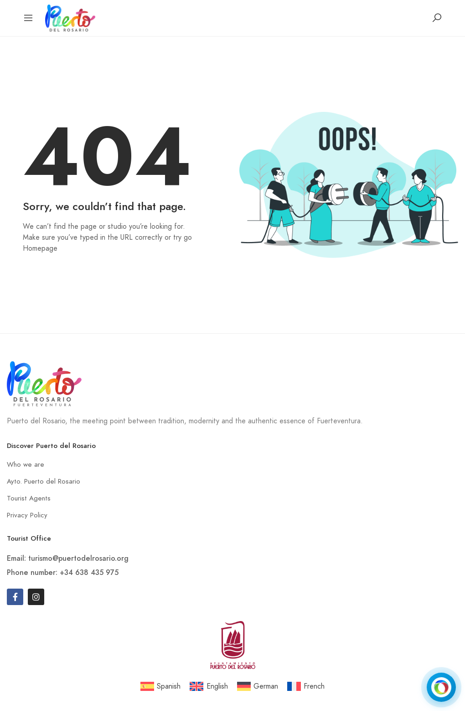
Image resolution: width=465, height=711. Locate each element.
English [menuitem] (217, 686)
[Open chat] (441, 687)
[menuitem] (160, 686)
